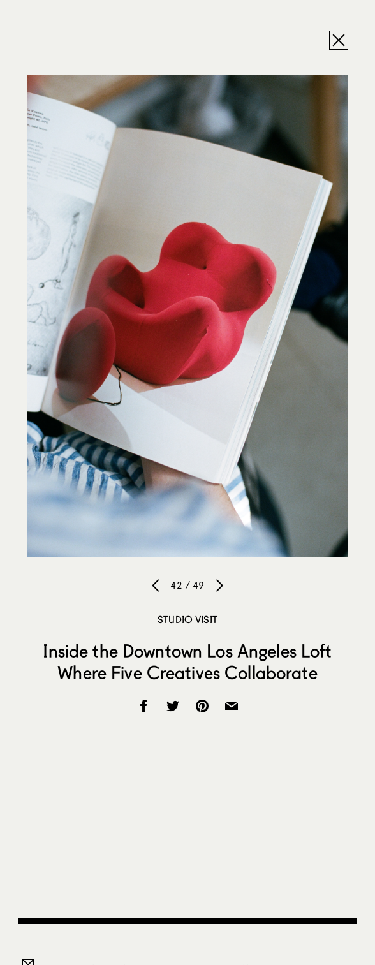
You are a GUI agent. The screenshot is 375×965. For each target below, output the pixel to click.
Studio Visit (187, 619)
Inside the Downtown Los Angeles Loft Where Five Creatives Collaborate (187, 661)
